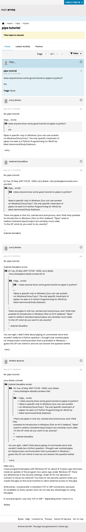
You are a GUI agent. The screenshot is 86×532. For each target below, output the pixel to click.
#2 (81, 109)
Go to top (78, 519)
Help (27, 519)
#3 (81, 170)
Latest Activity (23, 46)
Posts (7, 46)
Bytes (21, 519)
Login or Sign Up (74, 2)
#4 (81, 256)
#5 (81, 370)
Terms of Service (62, 519)
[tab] (7, 46)
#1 (81, 71)
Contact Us (37, 519)
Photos (39, 46)
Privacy (48, 519)
